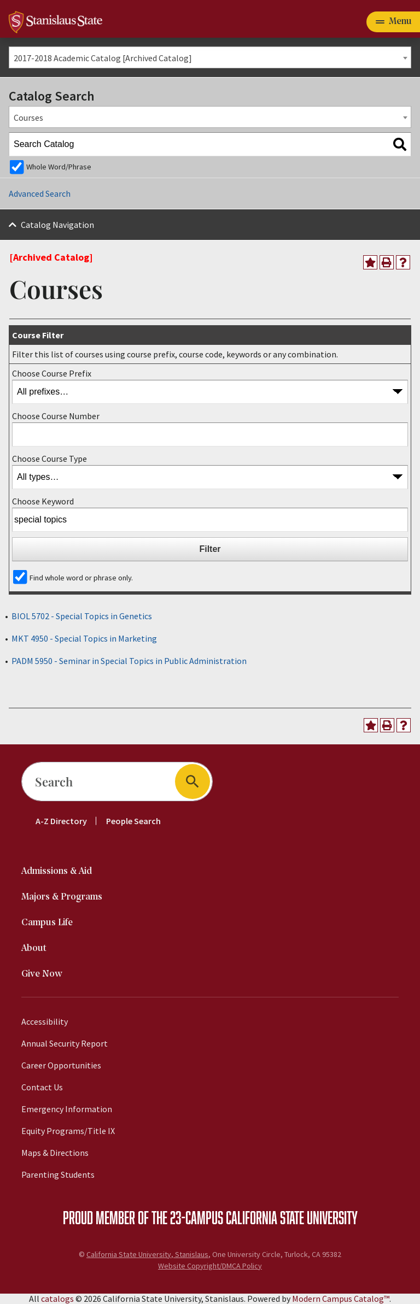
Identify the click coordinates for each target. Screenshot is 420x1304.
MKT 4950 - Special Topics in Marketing (84, 638)
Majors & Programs (61, 897)
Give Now (41, 974)
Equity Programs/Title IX (68, 1130)
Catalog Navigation (57, 224)
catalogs (57, 1298)
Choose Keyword (43, 501)
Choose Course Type (49, 458)
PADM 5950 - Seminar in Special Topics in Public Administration (129, 660)
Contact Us (42, 1087)
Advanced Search (40, 193)
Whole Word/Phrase (58, 167)
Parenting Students (58, 1174)
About (33, 948)
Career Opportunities (61, 1065)
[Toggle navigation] (393, 21)
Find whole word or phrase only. (81, 578)
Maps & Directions (55, 1152)
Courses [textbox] (28, 117)
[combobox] (210, 57)
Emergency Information (66, 1108)
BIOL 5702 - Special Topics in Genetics (81, 615)
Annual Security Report (64, 1043)
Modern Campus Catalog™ (340, 1298)
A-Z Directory (61, 820)
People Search (133, 820)
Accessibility (44, 1021)
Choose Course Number (56, 415)
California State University (292, 1217)
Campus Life (47, 923)
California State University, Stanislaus (147, 1254)
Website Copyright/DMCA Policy (210, 1266)
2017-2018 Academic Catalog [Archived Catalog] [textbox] (103, 57)
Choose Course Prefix (51, 373)
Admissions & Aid (56, 871)
